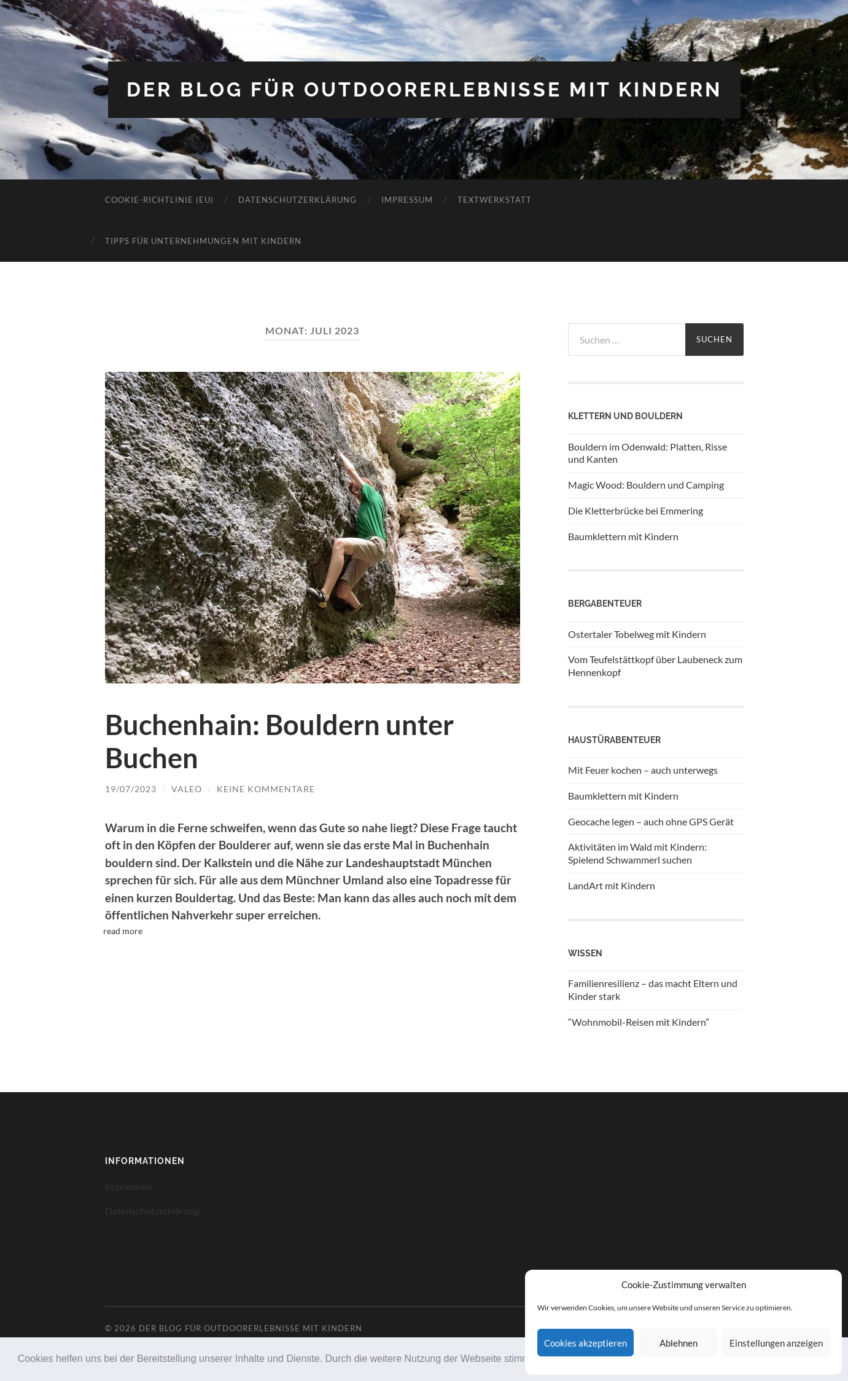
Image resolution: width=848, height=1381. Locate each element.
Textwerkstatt (494, 200)
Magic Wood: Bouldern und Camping (646, 484)
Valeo (186, 789)
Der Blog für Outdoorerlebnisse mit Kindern (424, 89)
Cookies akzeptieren (585, 1342)
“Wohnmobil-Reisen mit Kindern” (638, 1022)
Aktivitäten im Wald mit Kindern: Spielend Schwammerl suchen (637, 853)
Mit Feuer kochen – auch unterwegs (643, 770)
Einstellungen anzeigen (776, 1342)
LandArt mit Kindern (611, 885)
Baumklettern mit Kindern (623, 536)
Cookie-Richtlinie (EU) (159, 200)
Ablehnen (678, 1342)
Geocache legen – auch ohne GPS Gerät (651, 821)
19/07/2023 (131, 789)
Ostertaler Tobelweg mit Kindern (637, 634)
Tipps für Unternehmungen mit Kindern (203, 241)
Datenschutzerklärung (297, 200)
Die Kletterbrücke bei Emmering (635, 510)
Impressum (407, 200)
